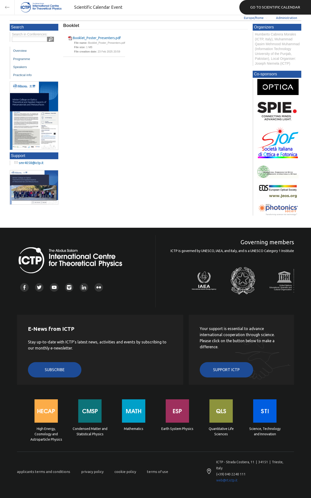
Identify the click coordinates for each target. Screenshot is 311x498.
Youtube (54, 287)
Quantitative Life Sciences (221, 431)
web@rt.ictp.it (226, 480)
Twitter (39, 287)
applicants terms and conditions (43, 472)
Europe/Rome (254, 17)
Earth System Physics (177, 429)
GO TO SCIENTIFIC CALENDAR (275, 7)
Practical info (22, 75)
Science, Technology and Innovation (265, 431)
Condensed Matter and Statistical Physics (90, 431)
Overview (20, 50)
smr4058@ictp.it (31, 163)
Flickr (99, 287)
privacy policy (92, 472)
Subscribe (55, 369)
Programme (21, 59)
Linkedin (84, 287)
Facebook (24, 287)
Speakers (20, 67)
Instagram (69, 287)
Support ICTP (226, 369)
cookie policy (125, 472)
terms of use (157, 472)
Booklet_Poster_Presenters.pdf (97, 38)
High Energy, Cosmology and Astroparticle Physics (46, 434)
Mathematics (133, 429)
